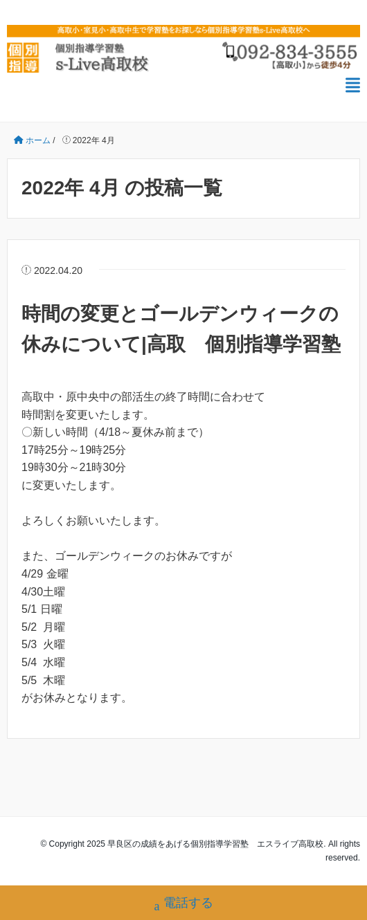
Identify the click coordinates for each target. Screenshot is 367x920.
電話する (183, 904)
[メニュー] (353, 85)
